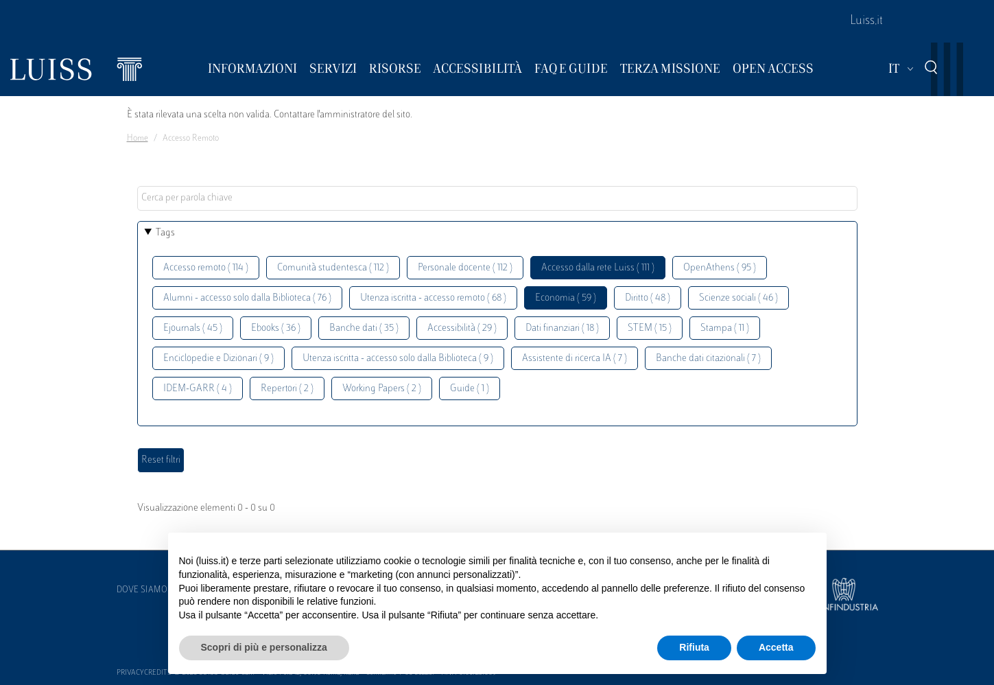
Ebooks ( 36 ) (275, 328)
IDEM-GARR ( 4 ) (197, 389)
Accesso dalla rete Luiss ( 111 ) (597, 268)
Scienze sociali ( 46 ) (738, 298)
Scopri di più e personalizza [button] (264, 647)
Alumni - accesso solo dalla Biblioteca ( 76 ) (247, 298)
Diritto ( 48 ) (647, 298)
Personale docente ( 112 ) (465, 268)
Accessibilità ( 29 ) (462, 328)
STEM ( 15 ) (650, 328)
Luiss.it (866, 21)
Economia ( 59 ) (565, 298)
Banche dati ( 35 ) (364, 328)
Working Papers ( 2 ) (381, 389)
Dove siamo (142, 590)
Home (137, 139)
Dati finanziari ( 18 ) (562, 328)
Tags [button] (165, 233)
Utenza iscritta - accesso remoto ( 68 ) (433, 298)
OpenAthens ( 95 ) (719, 268)
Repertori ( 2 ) (287, 389)
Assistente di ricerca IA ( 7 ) (574, 358)
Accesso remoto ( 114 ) (205, 268)
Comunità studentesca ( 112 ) (333, 268)
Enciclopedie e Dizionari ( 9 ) (218, 358)
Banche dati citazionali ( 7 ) (708, 358)
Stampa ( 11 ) (724, 328)
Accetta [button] (776, 647)
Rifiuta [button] (694, 647)
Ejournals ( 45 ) (192, 328)
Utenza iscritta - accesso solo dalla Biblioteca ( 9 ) (398, 358)
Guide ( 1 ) (469, 389)
